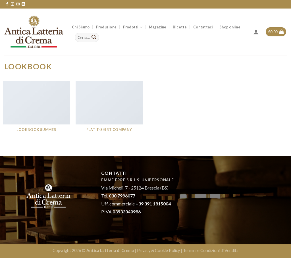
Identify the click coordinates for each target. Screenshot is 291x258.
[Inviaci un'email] (18, 4)
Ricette (180, 27)
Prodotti (133, 27)
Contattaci (203, 27)
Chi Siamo (81, 27)
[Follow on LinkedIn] (23, 4)
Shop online (229, 27)
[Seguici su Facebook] (7, 4)
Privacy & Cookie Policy (158, 250)
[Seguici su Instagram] (12, 4)
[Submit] (94, 37)
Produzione (106, 27)
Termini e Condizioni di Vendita (210, 250)
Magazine (158, 27)
